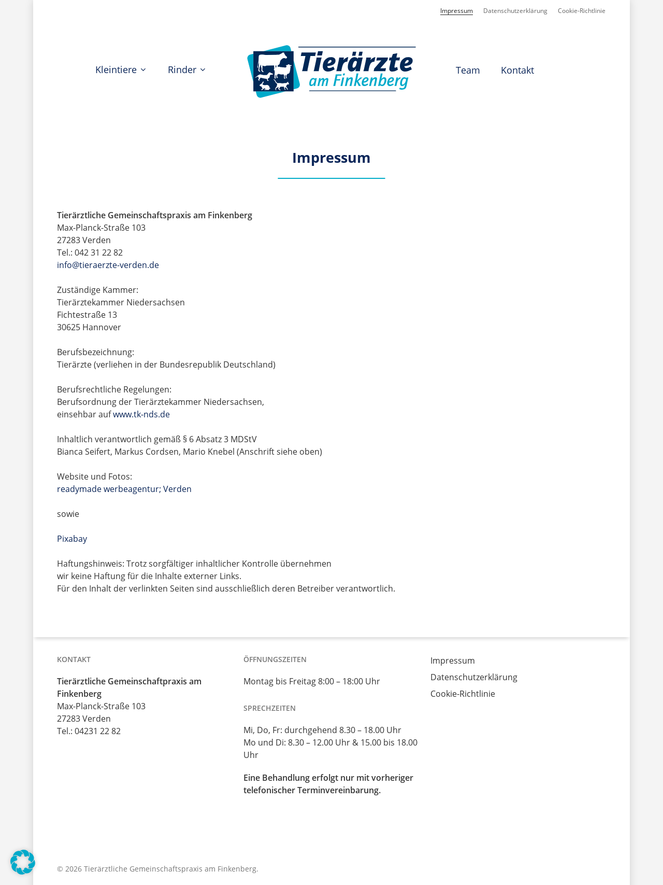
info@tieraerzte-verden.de (108, 265)
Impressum (452, 660)
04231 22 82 (98, 731)
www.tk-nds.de (141, 414)
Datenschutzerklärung (473, 677)
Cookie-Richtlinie (462, 693)
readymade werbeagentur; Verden (124, 489)
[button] (23, 862)
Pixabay (72, 538)
